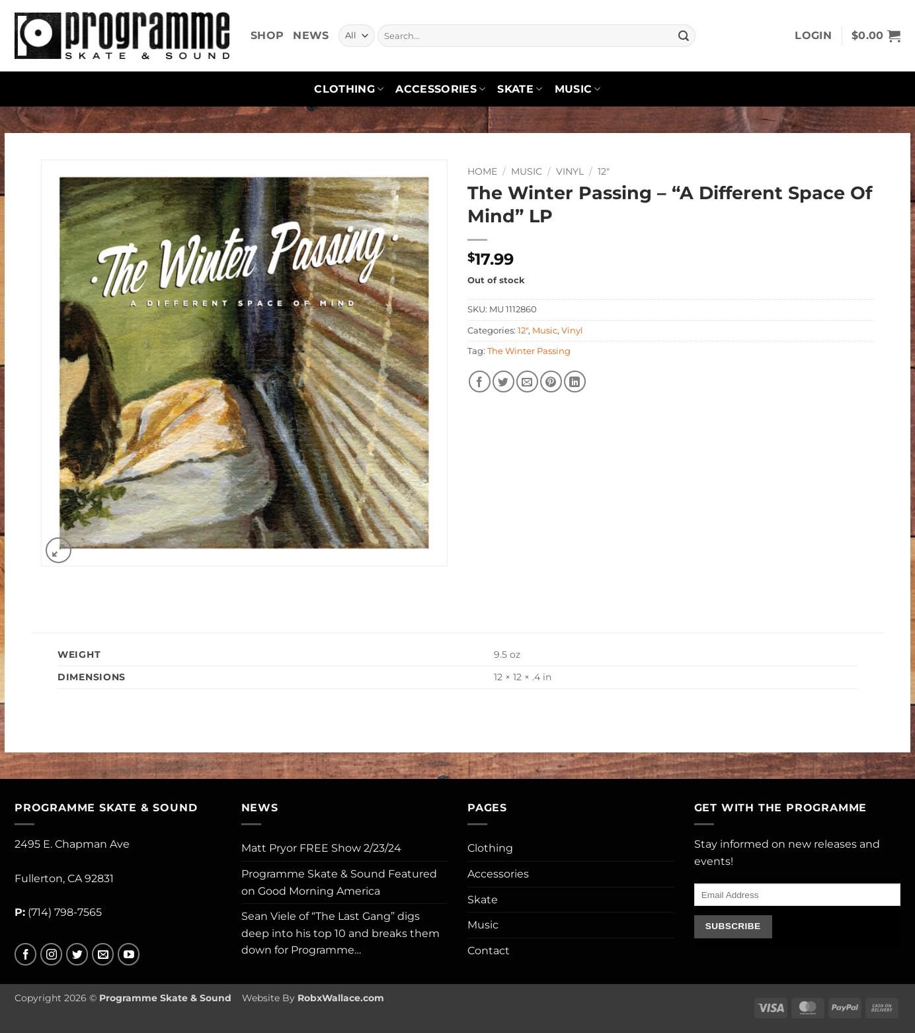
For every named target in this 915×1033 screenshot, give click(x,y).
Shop (267, 35)
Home (482, 171)
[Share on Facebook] (480, 381)
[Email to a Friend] (527, 381)
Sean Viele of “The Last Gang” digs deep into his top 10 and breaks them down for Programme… (340, 933)
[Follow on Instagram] (51, 954)
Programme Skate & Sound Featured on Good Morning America (339, 882)
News (311, 35)
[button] (813, 36)
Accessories (440, 89)
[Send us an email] (103, 954)
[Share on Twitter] (503, 381)
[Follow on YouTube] (128, 954)
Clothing (348, 89)
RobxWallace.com (341, 998)
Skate (519, 89)
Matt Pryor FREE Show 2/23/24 (321, 848)
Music (578, 89)
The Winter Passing (529, 351)
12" (604, 171)
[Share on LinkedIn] (575, 381)
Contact (488, 950)
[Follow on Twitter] (77, 954)
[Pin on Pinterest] (551, 381)
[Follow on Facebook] (25, 954)
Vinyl (570, 171)
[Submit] (683, 35)
